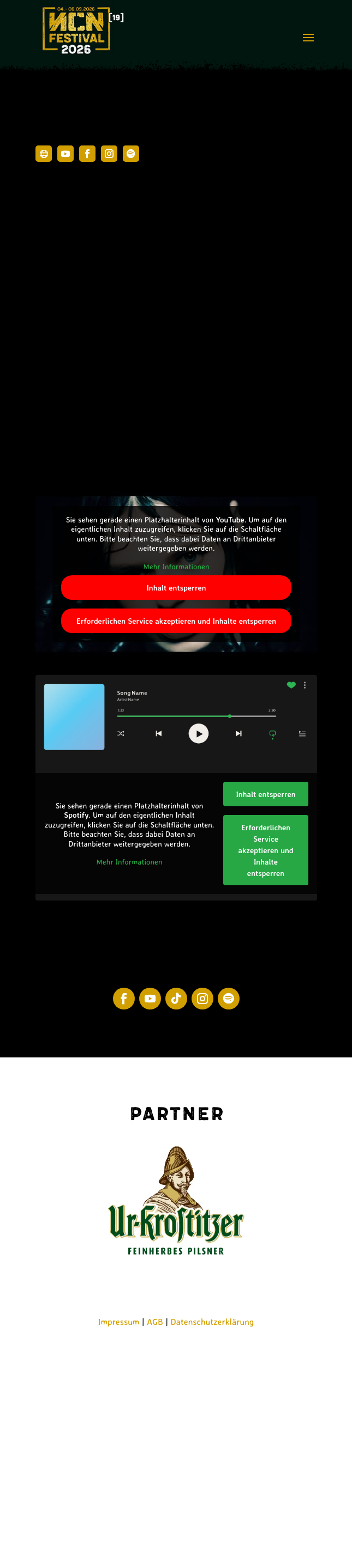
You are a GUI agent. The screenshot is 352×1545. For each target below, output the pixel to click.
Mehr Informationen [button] (176, 566)
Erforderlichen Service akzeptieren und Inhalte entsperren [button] (176, 620)
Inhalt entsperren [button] (176, 587)
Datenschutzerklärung (212, 1321)
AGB (155, 1321)
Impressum (119, 1321)
